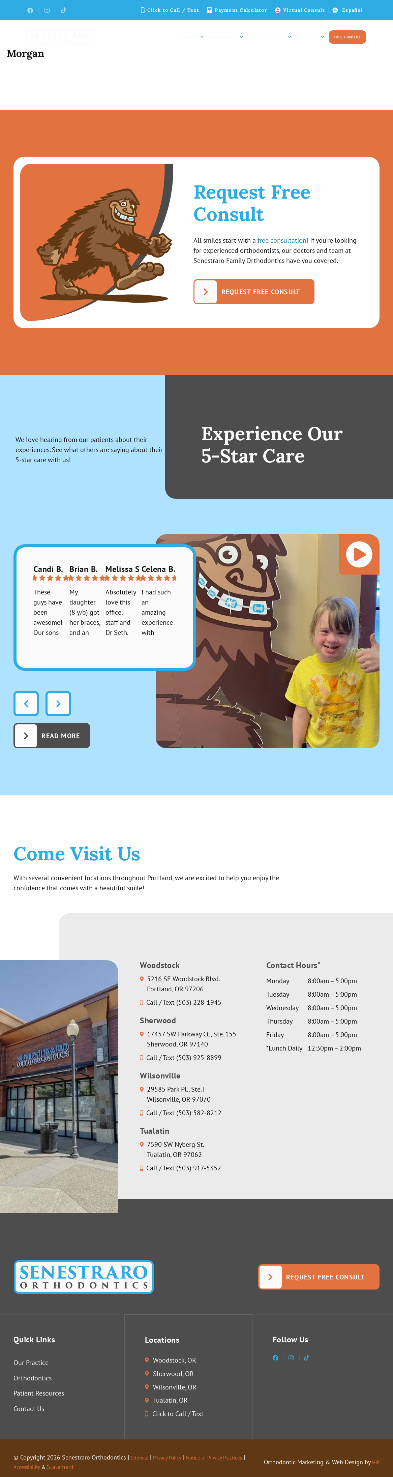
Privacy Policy (174, 1457)
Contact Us (310, 37)
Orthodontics (225, 37)
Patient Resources (269, 37)
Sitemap (141, 1457)
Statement (95, 1467)
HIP (375, 1462)
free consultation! (283, 240)
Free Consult (347, 36)
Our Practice (187, 37)
